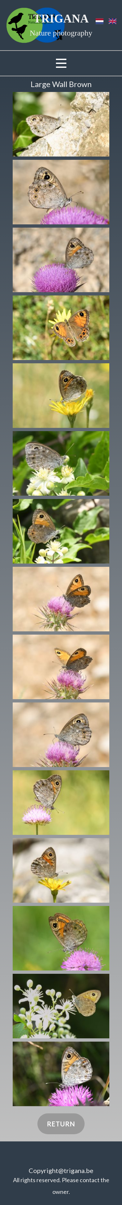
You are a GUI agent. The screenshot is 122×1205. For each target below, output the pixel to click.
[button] (61, 124)
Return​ (61, 1124)
